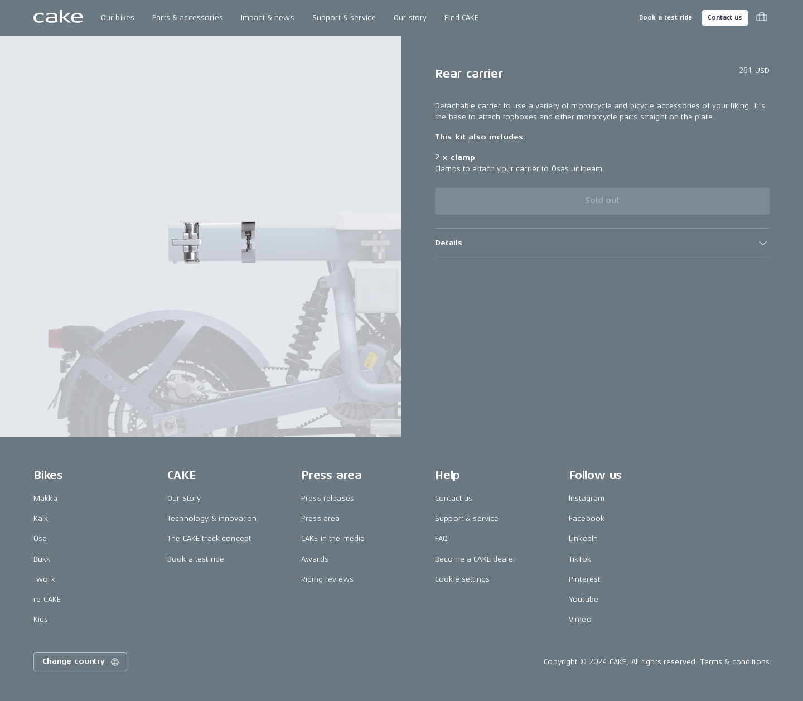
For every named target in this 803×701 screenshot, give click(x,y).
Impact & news (267, 17)
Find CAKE (461, 17)
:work (44, 579)
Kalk (41, 518)
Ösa (40, 538)
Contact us (725, 17)
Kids (41, 619)
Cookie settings (462, 579)
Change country (81, 662)
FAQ (441, 538)
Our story (410, 17)
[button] (602, 243)
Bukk (42, 559)
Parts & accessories (187, 17)
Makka (45, 498)
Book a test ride (665, 17)
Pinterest (584, 579)
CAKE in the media (333, 538)
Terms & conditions (735, 662)
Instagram (586, 498)
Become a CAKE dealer (475, 559)
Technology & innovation (212, 518)
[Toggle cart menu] (761, 17)
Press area (320, 518)
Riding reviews (327, 579)
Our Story (184, 498)
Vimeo (580, 619)
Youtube (583, 599)
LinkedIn (583, 538)
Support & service (344, 17)
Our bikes (117, 17)
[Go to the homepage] (58, 18)
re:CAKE (47, 599)
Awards (314, 559)
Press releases (327, 498)
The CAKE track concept (209, 538)
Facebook (586, 518)
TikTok (580, 559)
